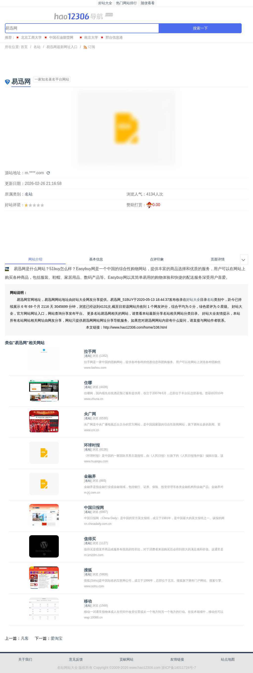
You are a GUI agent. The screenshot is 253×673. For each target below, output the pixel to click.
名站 (37, 47)
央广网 (90, 414)
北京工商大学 (31, 37)
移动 (88, 601)
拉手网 (90, 351)
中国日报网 (94, 507)
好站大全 (193, 300)
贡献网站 (126, 659)
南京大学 (91, 37)
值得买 (90, 539)
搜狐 (88, 570)
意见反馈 (76, 659)
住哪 (88, 383)
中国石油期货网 (63, 37)
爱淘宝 (57, 638)
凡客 (25, 638)
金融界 (90, 476)
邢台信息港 (114, 37)
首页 (24, 47)
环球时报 (92, 445)
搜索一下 (200, 28)
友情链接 (177, 659)
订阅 (89, 47)
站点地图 (228, 659)
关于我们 (25, 659)
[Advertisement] (126, 63)
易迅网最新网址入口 (62, 47)
